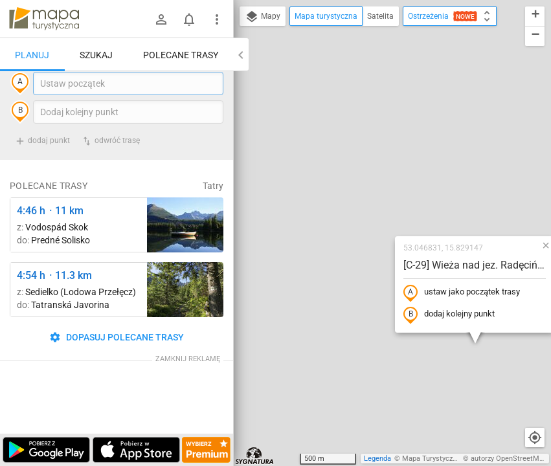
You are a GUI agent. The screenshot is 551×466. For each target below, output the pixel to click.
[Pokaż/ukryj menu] (217, 19)
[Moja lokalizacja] (535, 437)
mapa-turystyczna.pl (44, 19)
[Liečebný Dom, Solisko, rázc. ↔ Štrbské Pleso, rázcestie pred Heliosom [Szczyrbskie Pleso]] (185, 251)
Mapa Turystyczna (431, 458)
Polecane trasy (180, 55)
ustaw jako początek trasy (378, 177)
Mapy (262, 17)
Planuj (32, 55)
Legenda (377, 458)
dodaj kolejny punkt (366, 199)
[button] (463, 129)
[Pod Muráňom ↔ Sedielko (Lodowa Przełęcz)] (185, 316)
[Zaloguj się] (161, 19)
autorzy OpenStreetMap (509, 458)
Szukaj (96, 55)
